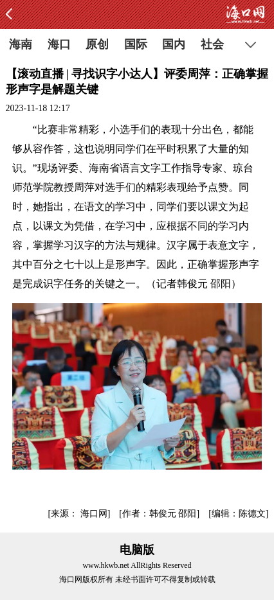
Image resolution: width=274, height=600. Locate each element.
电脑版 (137, 549)
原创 (97, 44)
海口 (59, 44)
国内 (173, 44)
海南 (20, 44)
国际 (135, 44)
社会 (212, 44)
